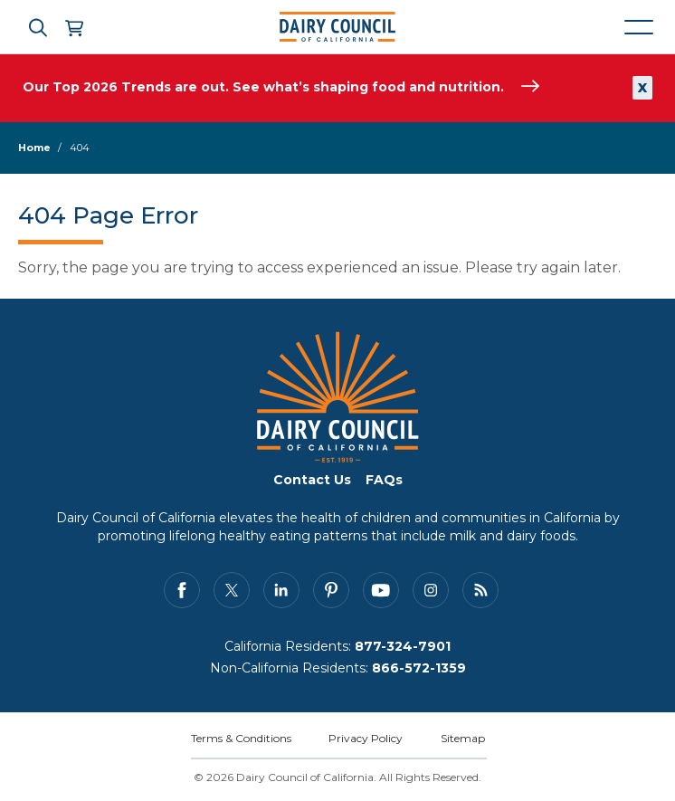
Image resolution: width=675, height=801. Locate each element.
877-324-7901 (403, 646)
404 (80, 147)
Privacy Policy (365, 738)
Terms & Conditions (241, 738)
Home (34, 147)
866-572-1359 (419, 668)
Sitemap (463, 738)
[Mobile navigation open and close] (638, 27)
